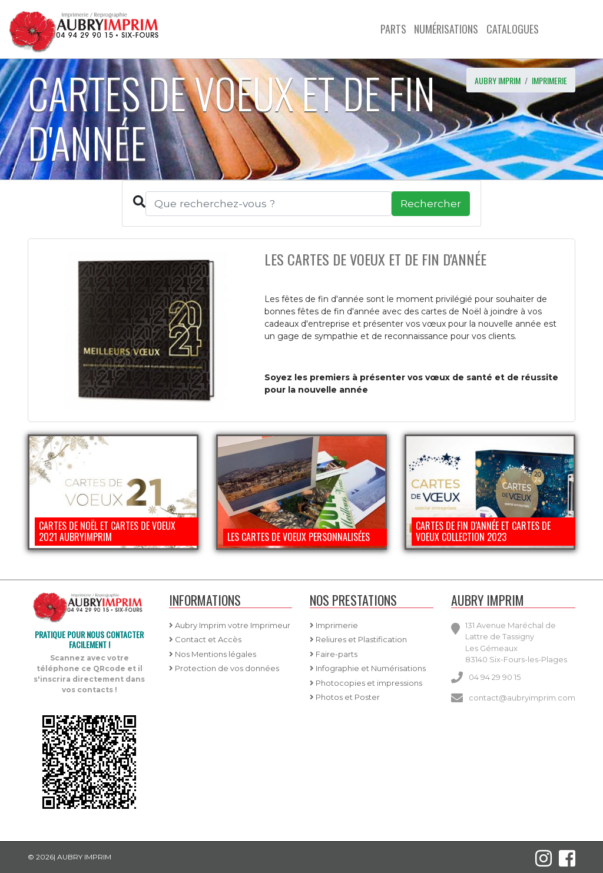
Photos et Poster (345, 697)
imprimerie (549, 80)
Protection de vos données (224, 668)
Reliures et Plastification (358, 639)
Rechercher (430, 203)
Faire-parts (333, 654)
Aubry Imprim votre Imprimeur (229, 625)
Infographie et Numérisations (368, 668)
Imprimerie (334, 625)
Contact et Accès (205, 639)
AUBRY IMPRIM (498, 80)
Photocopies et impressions (366, 683)
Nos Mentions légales (212, 654)
